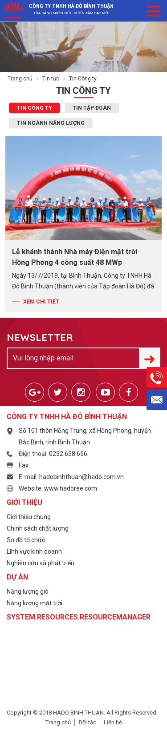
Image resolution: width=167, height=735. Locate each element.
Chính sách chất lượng (38, 528)
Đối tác (87, 722)
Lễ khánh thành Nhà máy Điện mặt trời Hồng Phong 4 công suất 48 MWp (74, 257)
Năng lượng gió (28, 591)
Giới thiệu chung (29, 516)
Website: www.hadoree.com (58, 488)
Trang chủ (20, 79)
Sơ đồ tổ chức (26, 539)
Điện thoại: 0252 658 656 (53, 453)
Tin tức (50, 79)
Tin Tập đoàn (92, 108)
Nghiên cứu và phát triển (40, 563)
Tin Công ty (34, 108)
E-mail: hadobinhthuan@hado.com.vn (71, 476)
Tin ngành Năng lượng (51, 123)
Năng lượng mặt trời (34, 603)
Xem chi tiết (41, 302)
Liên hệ (113, 722)
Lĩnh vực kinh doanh (34, 551)
